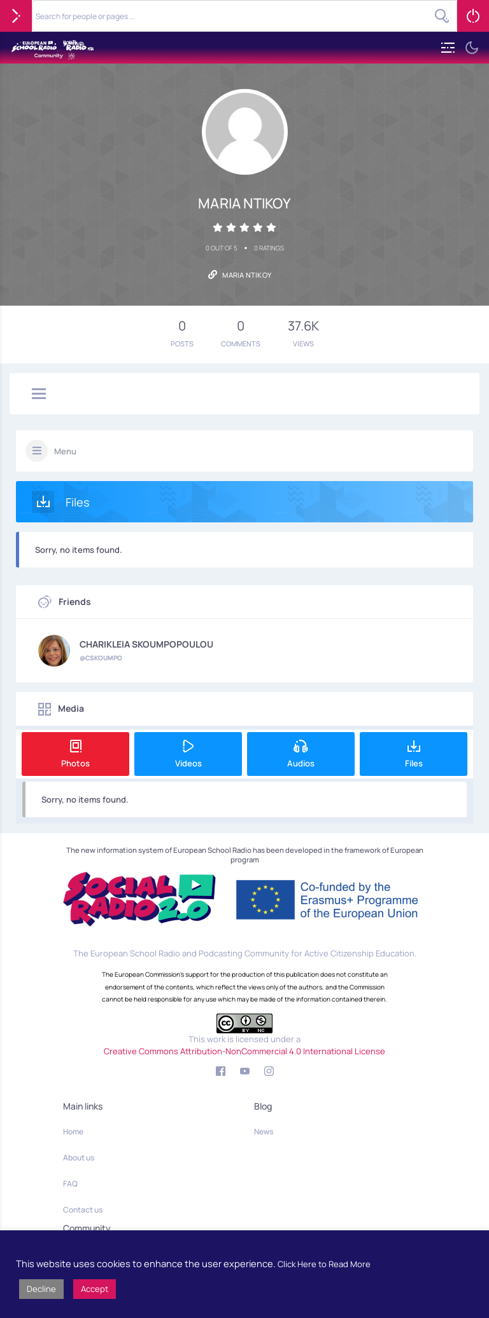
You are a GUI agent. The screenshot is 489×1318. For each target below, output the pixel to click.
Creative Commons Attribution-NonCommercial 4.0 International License (244, 1051)
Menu (65, 451)
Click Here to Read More (324, 1264)
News (263, 1131)
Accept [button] (94, 1288)
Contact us (83, 1209)
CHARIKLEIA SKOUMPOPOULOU (146, 644)
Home (73, 1131)
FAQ (70, 1183)
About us (78, 1157)
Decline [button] (41, 1288)
